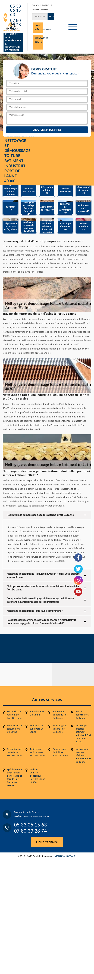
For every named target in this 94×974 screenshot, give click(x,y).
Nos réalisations (39, 27)
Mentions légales (65, 856)
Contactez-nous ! (39, 42)
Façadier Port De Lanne (37, 713)
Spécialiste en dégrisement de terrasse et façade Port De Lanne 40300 (14, 777)
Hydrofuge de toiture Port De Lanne (60, 728)
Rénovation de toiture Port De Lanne (15, 728)
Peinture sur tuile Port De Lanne (37, 728)
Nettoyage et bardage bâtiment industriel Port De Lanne (83, 755)
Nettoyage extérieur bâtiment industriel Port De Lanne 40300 (83, 733)
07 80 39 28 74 (30, 831)
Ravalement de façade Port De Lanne (60, 714)
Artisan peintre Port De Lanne (82, 714)
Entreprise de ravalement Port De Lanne (14, 714)
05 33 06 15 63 (15, 10)
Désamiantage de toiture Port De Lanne (14, 752)
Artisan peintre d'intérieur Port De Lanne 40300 (37, 776)
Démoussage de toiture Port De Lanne (60, 752)
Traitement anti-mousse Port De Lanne (37, 752)
